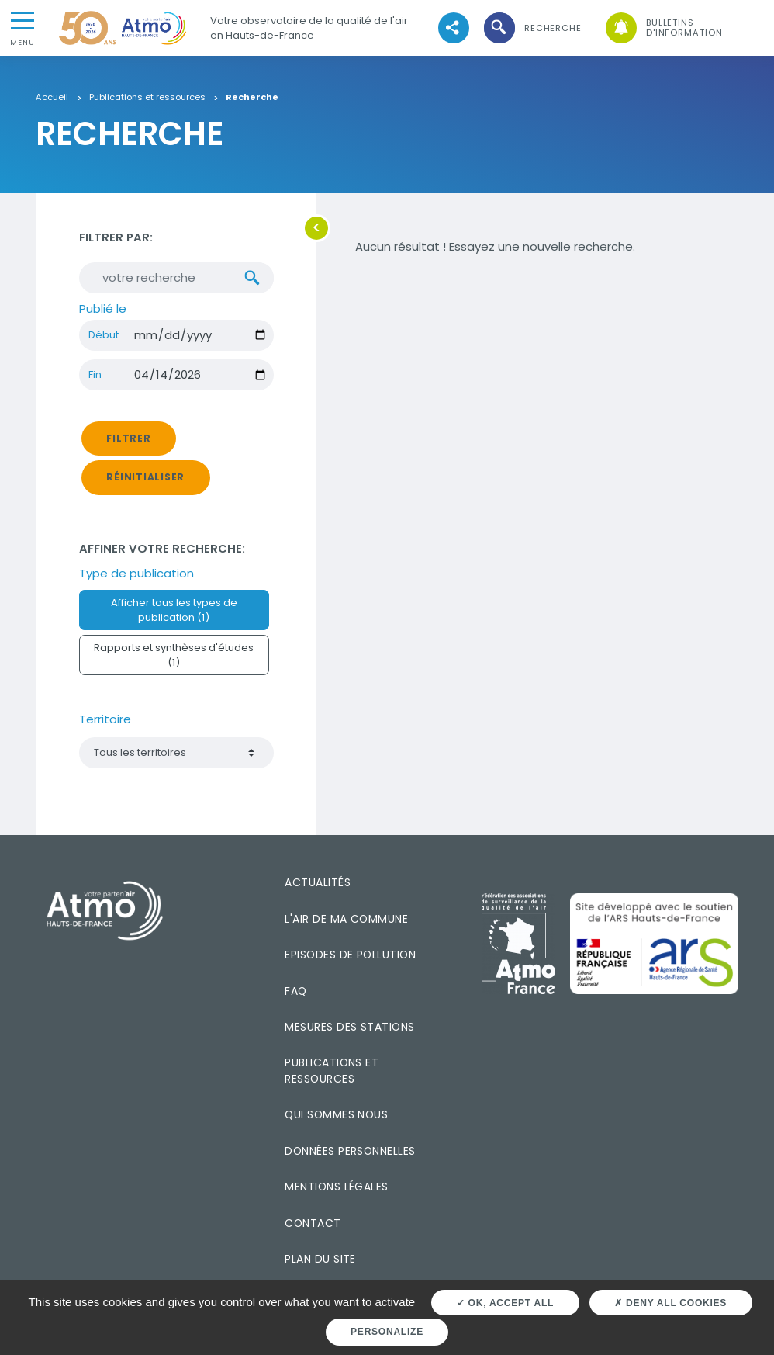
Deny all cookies (670, 1303)
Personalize (387, 1331)
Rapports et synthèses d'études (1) (174, 655)
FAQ (295, 991)
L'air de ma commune (346, 919)
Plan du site (320, 1259)
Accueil (52, 97)
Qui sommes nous (336, 1114)
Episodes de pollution (350, 954)
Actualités (318, 882)
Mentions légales (336, 1186)
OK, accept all (505, 1303)
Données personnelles (350, 1151)
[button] (531, 28)
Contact (312, 1223)
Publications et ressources (147, 97)
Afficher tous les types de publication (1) (174, 610)
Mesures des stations (349, 1026)
